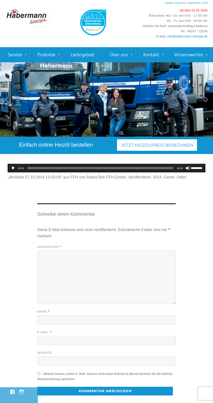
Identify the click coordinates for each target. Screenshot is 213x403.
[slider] (101, 168)
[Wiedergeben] (13, 168)
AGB (205, 3)
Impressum (180, 3)
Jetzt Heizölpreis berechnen (157, 145)
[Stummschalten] (187, 168)
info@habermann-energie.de (187, 36)
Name (43, 311)
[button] (6, 99)
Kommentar (49, 247)
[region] (106, 99)
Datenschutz (195, 3)
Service (15, 55)
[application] (106, 168)
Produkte (46, 55)
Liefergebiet (82, 55)
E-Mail (44, 332)
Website (44, 352)
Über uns (119, 55)
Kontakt (169, 3)
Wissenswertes (188, 55)
